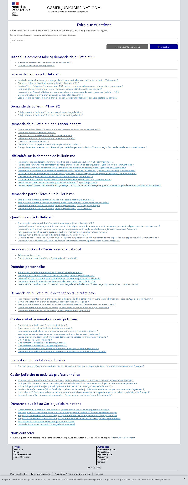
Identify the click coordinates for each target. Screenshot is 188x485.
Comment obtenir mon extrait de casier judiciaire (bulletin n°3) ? (50, 95)
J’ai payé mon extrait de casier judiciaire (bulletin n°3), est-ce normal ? (53, 234)
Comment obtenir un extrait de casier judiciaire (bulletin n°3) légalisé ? (53, 301)
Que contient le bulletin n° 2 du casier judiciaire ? (42, 345)
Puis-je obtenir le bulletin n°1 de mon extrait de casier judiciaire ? (50, 112)
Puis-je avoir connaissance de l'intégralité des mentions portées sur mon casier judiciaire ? (63, 337)
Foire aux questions (40, 474)
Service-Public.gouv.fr (106, 449)
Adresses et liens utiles (29, 255)
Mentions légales (18, 474)
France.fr (101, 462)
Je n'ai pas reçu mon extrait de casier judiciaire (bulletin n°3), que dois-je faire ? (57, 182)
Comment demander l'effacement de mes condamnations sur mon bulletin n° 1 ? (58, 348)
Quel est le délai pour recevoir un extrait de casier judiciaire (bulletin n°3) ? (55, 176)
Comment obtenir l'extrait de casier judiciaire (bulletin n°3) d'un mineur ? (55, 208)
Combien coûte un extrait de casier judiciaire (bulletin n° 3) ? (48, 83)
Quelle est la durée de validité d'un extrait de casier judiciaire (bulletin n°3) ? (56, 223)
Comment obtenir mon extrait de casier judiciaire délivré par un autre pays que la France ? (63, 307)
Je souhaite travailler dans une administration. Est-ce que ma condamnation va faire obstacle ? (65, 395)
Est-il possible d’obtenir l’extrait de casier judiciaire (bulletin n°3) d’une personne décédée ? (63, 202)
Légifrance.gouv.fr (105, 454)
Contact (99, 474)
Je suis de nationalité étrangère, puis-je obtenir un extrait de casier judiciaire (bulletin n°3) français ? (68, 80)
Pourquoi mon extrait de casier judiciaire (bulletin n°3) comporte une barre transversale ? (62, 232)
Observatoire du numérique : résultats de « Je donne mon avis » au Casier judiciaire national (63, 409)
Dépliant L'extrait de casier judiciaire (36, 65)
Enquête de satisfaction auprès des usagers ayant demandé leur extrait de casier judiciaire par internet (69, 418)
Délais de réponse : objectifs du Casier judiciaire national (46, 424)
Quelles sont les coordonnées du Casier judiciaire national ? (48, 258)
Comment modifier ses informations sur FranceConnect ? (46, 138)
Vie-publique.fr (103, 452)
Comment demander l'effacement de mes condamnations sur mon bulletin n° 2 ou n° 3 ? (62, 351)
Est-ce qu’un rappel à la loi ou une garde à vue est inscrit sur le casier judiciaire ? (58, 331)
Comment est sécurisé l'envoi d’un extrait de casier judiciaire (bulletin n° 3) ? (56, 275)
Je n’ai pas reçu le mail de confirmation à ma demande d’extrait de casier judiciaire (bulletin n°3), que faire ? (72, 167)
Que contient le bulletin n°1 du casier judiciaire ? (42, 342)
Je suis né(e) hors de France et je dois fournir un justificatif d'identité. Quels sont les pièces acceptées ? (69, 240)
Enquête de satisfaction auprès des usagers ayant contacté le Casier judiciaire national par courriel (67, 415)
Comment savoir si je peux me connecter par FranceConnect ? (49, 144)
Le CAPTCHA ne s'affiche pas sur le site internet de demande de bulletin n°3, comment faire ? (64, 179)
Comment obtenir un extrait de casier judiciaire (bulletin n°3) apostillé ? (54, 310)
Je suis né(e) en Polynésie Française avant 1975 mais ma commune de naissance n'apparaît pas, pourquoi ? (70, 86)
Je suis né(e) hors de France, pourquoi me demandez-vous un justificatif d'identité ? (59, 278)
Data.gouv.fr (102, 457)
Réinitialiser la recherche (127, 47)
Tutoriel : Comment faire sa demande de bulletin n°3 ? (45, 62)
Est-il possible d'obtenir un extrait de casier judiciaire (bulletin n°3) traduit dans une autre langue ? (67, 304)
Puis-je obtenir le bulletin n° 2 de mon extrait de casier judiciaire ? (50, 115)
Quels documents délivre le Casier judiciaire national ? (45, 328)
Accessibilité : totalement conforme (72, 474)
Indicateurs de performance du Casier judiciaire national (46, 421)
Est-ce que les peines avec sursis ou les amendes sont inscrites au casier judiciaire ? (59, 334)
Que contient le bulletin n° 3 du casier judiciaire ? (42, 325)
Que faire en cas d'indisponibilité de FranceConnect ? (45, 135)
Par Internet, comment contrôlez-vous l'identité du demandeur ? (50, 272)
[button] (185, 479)
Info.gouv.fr (102, 459)
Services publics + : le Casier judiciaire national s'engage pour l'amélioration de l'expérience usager (67, 412)
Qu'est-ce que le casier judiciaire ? (35, 339)
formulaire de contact (124, 437)
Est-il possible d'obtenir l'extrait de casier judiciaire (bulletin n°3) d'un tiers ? (56, 199)
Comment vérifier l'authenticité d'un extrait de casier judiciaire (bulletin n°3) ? (57, 281)
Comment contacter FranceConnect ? (37, 132)
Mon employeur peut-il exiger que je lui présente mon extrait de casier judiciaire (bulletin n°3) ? (65, 386)
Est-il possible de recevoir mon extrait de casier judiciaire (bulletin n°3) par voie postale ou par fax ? (67, 97)
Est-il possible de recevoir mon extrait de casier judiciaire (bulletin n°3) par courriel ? (60, 89)
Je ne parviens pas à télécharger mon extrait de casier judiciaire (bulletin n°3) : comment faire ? (65, 161)
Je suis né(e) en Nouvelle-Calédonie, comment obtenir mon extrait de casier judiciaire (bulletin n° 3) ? (68, 92)
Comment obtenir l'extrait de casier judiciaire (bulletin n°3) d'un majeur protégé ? (59, 205)
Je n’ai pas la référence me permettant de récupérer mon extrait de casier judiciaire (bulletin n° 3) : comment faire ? (76, 164)
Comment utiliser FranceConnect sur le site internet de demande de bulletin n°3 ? (59, 129)
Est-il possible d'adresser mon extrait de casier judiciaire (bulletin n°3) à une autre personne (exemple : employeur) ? (76, 380)
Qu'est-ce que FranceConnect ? (33, 141)
